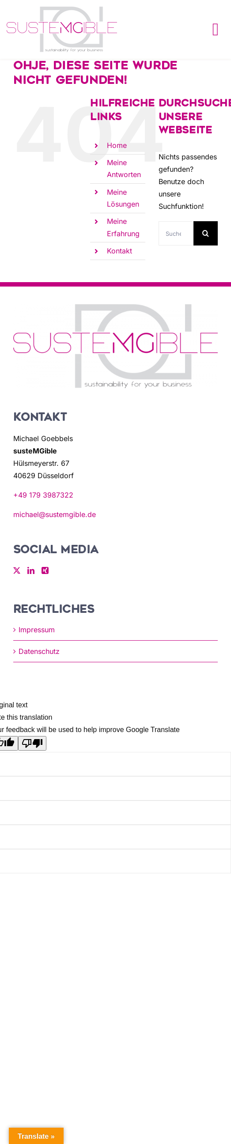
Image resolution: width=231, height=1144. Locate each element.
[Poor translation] (32, 743)
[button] (16, 1128)
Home (117, 145)
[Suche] (205, 233)
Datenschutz (39, 651)
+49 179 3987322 (43, 495)
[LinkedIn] (30, 570)
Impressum (37, 629)
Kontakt (119, 250)
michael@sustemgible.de (54, 514)
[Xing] (45, 570)
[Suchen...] (176, 233)
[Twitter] (16, 570)
